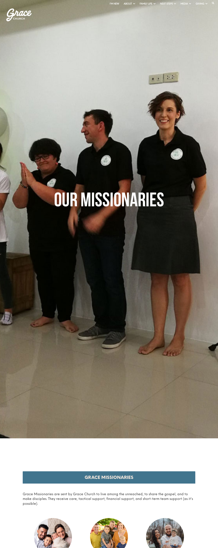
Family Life (147, 3)
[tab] (109, 477)
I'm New (114, 3)
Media (185, 3)
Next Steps (168, 3)
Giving (201, 3)
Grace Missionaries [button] (109, 477)
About (129, 3)
